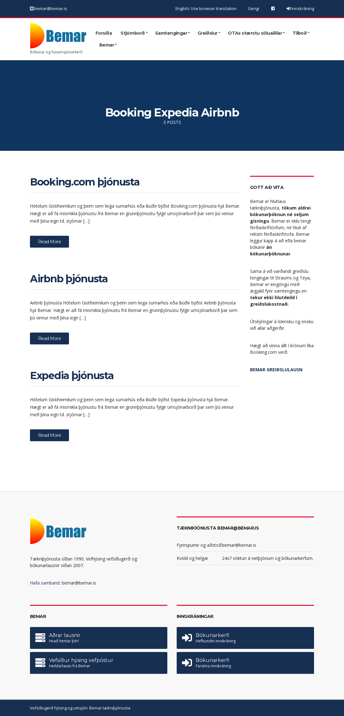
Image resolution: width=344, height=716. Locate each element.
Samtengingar (171, 33)
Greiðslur (208, 33)
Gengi (253, 8)
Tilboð (299, 33)
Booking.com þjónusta (84, 182)
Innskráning (302, 8)
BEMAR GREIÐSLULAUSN (276, 370)
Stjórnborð (132, 33)
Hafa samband (45, 583)
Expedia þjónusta (72, 375)
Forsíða (104, 33)
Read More (49, 241)
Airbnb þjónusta (69, 279)
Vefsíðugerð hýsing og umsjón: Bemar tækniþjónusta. (80, 708)
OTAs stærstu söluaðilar (255, 33)
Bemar (106, 44)
